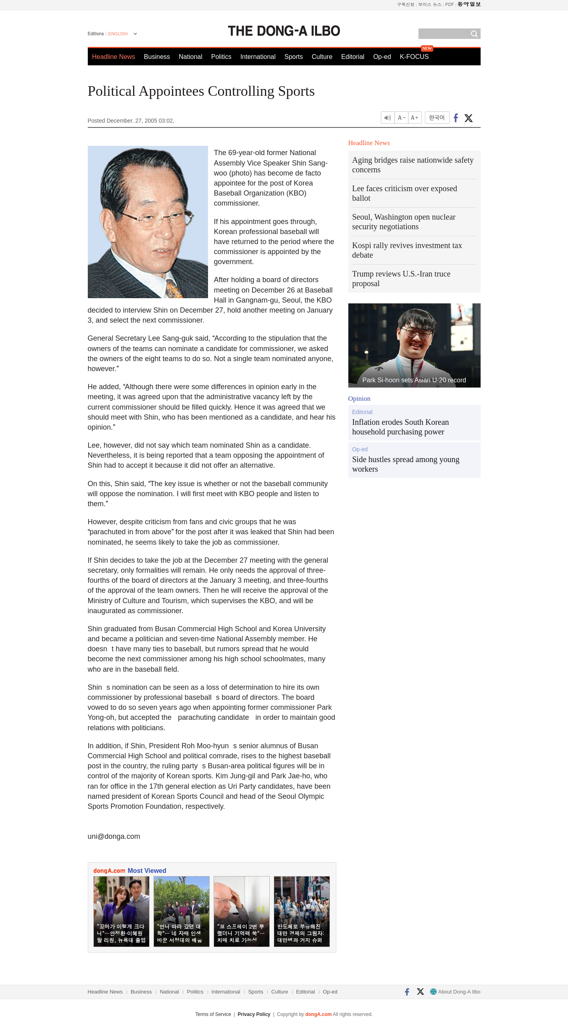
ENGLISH (117, 33)
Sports (293, 56)
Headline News (113, 56)
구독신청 (405, 4)
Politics (221, 56)
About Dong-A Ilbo (455, 992)
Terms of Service (213, 1014)
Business (157, 56)
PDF (449, 4)
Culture (322, 56)
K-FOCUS (414, 56)
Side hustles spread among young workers (406, 464)
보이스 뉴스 (430, 4)
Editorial (352, 56)
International (257, 56)
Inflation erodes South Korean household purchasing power (400, 427)
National (190, 56)
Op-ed (382, 56)
